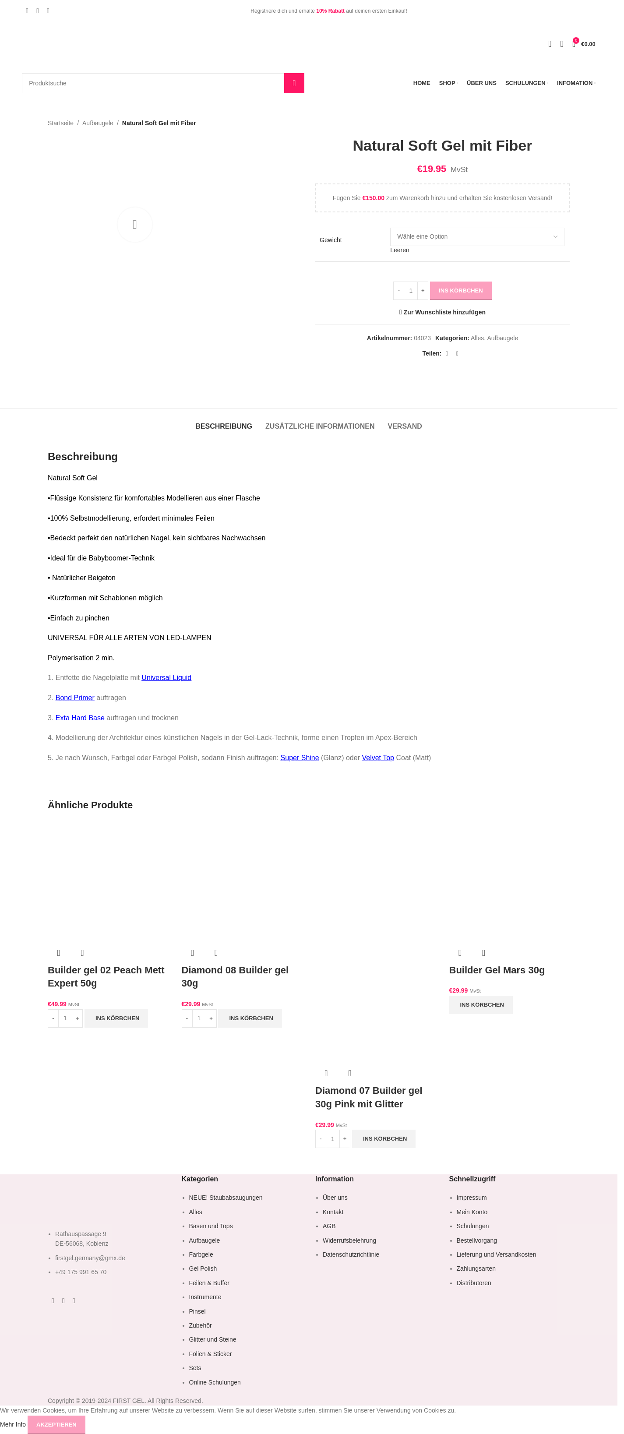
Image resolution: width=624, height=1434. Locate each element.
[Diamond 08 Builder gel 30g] (242, 880)
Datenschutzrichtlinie (351, 1254)
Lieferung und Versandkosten (496, 1254)
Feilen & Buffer (209, 1282)
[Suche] (163, 83)
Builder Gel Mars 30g (497, 970)
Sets (195, 1367)
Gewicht (331, 239)
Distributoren (474, 1282)
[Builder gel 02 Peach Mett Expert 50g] (108, 880)
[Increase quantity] (422, 291)
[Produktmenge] (410, 291)
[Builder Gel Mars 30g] (509, 880)
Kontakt (333, 1212)
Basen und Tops (211, 1226)
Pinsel (197, 1311)
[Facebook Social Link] (27, 10)
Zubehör (200, 1325)
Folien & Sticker (210, 1353)
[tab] (223, 422)
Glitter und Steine (212, 1339)
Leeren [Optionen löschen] (399, 250)
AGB (329, 1226)
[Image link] (87, 1203)
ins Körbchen (461, 290)
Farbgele (201, 1254)
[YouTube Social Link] (48, 10)
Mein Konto (472, 1212)
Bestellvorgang (477, 1240)
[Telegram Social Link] (457, 353)
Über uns (335, 1197)
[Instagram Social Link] (37, 10)
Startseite (61, 123)
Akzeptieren (56, 1424)
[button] (116, 1018)
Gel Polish (203, 1268)
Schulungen (473, 1226)
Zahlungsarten (476, 1268)
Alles (477, 338)
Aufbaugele (97, 123)
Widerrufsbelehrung (349, 1240)
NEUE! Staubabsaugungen (226, 1197)
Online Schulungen (215, 1382)
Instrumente (205, 1296)
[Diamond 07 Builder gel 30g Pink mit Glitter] (375, 880)
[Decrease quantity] (398, 291)
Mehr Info (14, 1423)
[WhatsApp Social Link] (447, 353)
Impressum (472, 1197)
